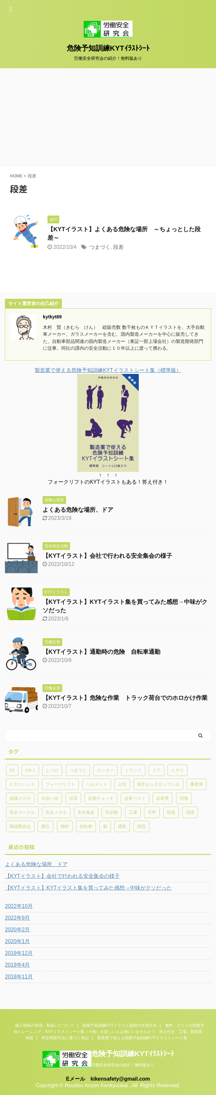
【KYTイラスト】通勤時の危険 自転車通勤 (101, 652)
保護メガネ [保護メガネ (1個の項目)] (20, 798)
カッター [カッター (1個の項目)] (105, 770)
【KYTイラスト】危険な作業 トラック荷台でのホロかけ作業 (125, 698)
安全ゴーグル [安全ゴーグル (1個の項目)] (22, 812)
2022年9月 (17, 918)
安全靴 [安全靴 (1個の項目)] (111, 812)
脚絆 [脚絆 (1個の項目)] (65, 826)
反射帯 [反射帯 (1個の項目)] (162, 798)
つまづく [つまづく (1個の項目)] (77, 770)
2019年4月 (17, 965)
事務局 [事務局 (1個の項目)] (196, 784)
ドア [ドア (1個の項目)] (156, 770)
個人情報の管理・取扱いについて (44, 1025)
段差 (118, 247)
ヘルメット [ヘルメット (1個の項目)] (96, 784)
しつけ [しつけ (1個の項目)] (52, 770)
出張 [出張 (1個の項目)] (73, 798)
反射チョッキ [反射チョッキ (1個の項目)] (101, 798)
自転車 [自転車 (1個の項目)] (86, 826)
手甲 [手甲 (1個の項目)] (152, 812)
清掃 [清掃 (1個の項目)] (190, 812)
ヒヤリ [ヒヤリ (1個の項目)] (177, 770)
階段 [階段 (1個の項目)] (141, 826)
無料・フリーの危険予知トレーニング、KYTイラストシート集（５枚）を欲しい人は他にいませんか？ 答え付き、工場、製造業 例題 (110, 1031)
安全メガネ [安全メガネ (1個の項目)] (56, 812)
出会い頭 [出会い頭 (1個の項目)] (49, 798)
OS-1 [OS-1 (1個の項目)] (30, 770)
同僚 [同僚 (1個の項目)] (184, 798)
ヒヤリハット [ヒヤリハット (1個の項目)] (22, 784)
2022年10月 (19, 906)
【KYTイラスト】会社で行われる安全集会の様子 (107, 556)
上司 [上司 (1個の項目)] (122, 784)
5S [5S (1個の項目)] (12, 770)
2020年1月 (17, 941)
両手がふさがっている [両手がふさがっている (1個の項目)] (158, 784)
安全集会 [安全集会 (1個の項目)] (86, 812)
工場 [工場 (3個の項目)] (133, 812)
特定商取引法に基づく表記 (65, 1038)
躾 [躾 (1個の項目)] (105, 826)
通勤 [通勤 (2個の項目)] (122, 826)
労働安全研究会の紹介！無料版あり (122, 1065)
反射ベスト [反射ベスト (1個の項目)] (135, 798)
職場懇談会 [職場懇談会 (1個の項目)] (20, 826)
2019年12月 (19, 953)
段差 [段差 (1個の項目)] (171, 812)
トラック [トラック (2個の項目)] (133, 770)
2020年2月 (17, 929)
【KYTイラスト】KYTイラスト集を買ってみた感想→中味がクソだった (88, 888)
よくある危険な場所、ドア (78, 510)
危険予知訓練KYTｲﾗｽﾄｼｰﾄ (108, 48)
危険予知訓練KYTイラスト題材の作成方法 (119, 1025)
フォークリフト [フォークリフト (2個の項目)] (60, 784)
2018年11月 (19, 976)
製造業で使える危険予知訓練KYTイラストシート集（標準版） (108, 370)
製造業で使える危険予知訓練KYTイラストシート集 (142, 1038)
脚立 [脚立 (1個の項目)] (45, 826)
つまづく (99, 247)
